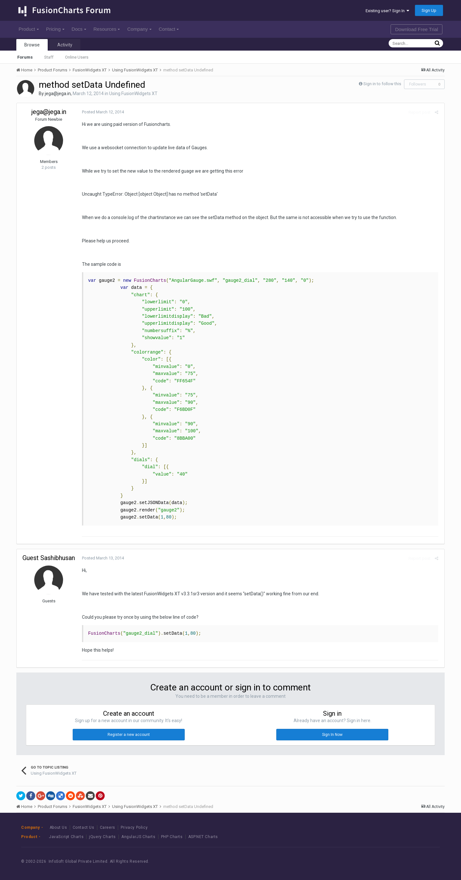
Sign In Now (332, 734)
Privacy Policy (134, 827)
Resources (106, 29)
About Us (58, 827)
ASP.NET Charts (203, 837)
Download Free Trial (416, 29)
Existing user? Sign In (387, 10)
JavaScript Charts (66, 837)
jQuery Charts (102, 837)
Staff (48, 57)
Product (29, 29)
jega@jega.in (58, 93)
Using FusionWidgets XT (133, 93)
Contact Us (83, 827)
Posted (102, 112)
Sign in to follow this (382, 83)
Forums (25, 57)
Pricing (55, 29)
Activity (64, 44)
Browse (32, 44)
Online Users (76, 57)
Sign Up (429, 10)
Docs (79, 29)
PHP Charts (172, 837)
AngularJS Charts (138, 837)
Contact (169, 29)
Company (139, 29)
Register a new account (129, 734)
